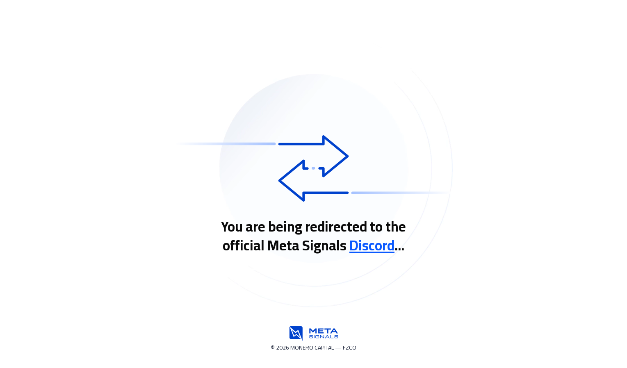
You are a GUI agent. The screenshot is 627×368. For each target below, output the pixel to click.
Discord (371, 245)
